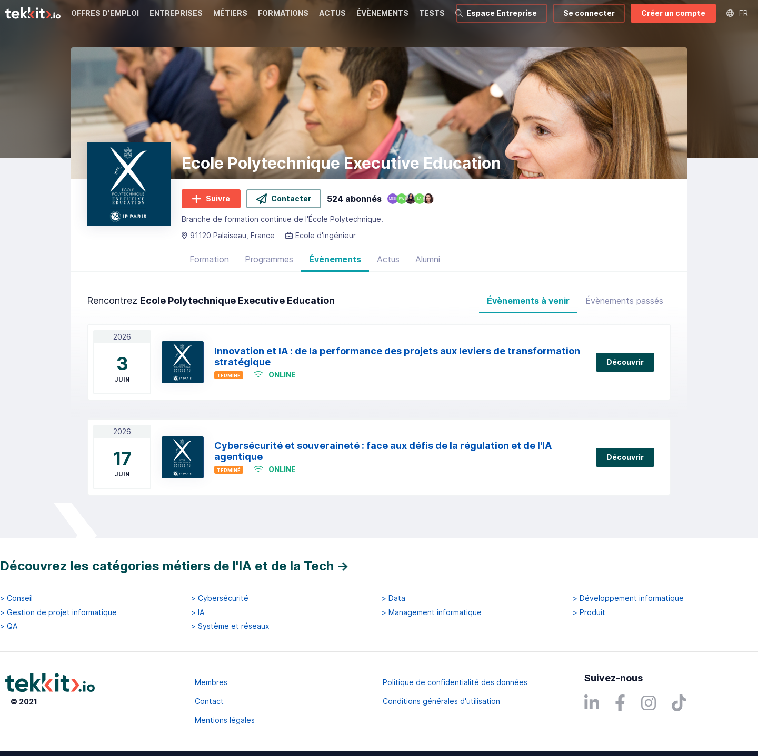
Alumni (427, 259)
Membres (211, 682)
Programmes (269, 259)
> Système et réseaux (230, 626)
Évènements (335, 259)
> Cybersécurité (219, 598)
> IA (197, 612)
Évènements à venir (528, 300)
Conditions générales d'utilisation (441, 701)
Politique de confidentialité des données (455, 682)
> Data (393, 598)
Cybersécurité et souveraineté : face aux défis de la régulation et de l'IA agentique (383, 451)
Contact (209, 701)
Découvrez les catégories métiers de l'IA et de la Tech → (174, 566)
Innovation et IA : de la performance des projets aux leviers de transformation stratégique (397, 356)
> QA (8, 626)
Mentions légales (225, 720)
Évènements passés (624, 300)
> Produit (589, 612)
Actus (388, 259)
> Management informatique (432, 612)
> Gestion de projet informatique (58, 612)
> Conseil (16, 598)
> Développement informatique (628, 598)
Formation (209, 259)
